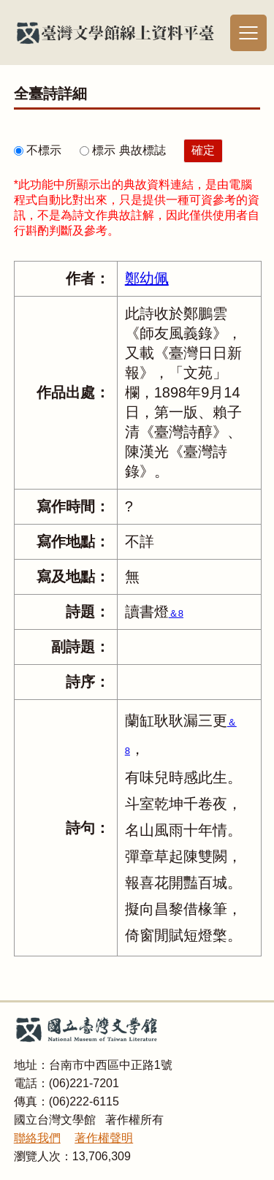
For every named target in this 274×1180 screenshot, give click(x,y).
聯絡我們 (37, 1138)
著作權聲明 (104, 1138)
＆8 (176, 613)
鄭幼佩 (147, 278)
